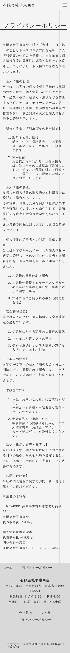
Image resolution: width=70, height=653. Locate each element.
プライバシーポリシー (35, 619)
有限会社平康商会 (19, 5)
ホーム (8, 567)
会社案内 (25, 612)
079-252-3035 (49, 548)
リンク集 (44, 612)
